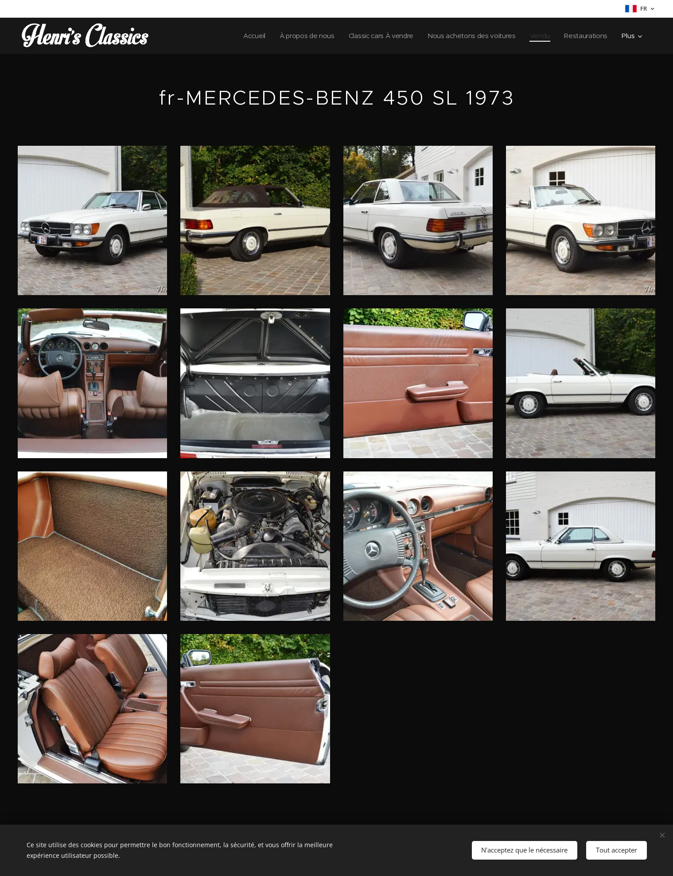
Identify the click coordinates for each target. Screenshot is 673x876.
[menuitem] (245, 36)
